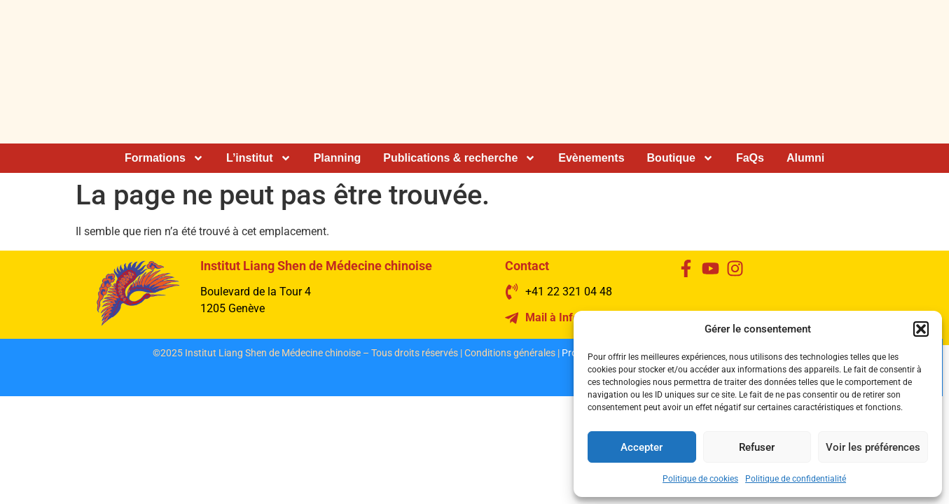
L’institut (258, 158)
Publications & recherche (459, 158)
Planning (337, 158)
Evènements (591, 158)
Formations (164, 158)
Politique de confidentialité (795, 479)
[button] (921, 329)
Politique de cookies (700, 479)
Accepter (642, 447)
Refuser (757, 447)
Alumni (805, 158)
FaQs (750, 158)
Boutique (680, 158)
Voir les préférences (873, 447)
